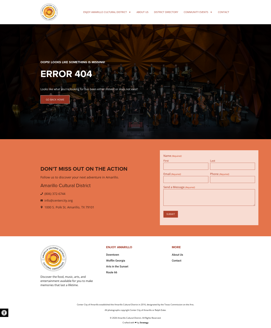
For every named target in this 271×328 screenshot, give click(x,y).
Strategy (144, 322)
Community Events (198, 12)
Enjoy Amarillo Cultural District (107, 12)
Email (211, 174)
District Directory (166, 12)
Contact (223, 12)
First (205, 160)
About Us (142, 12)
